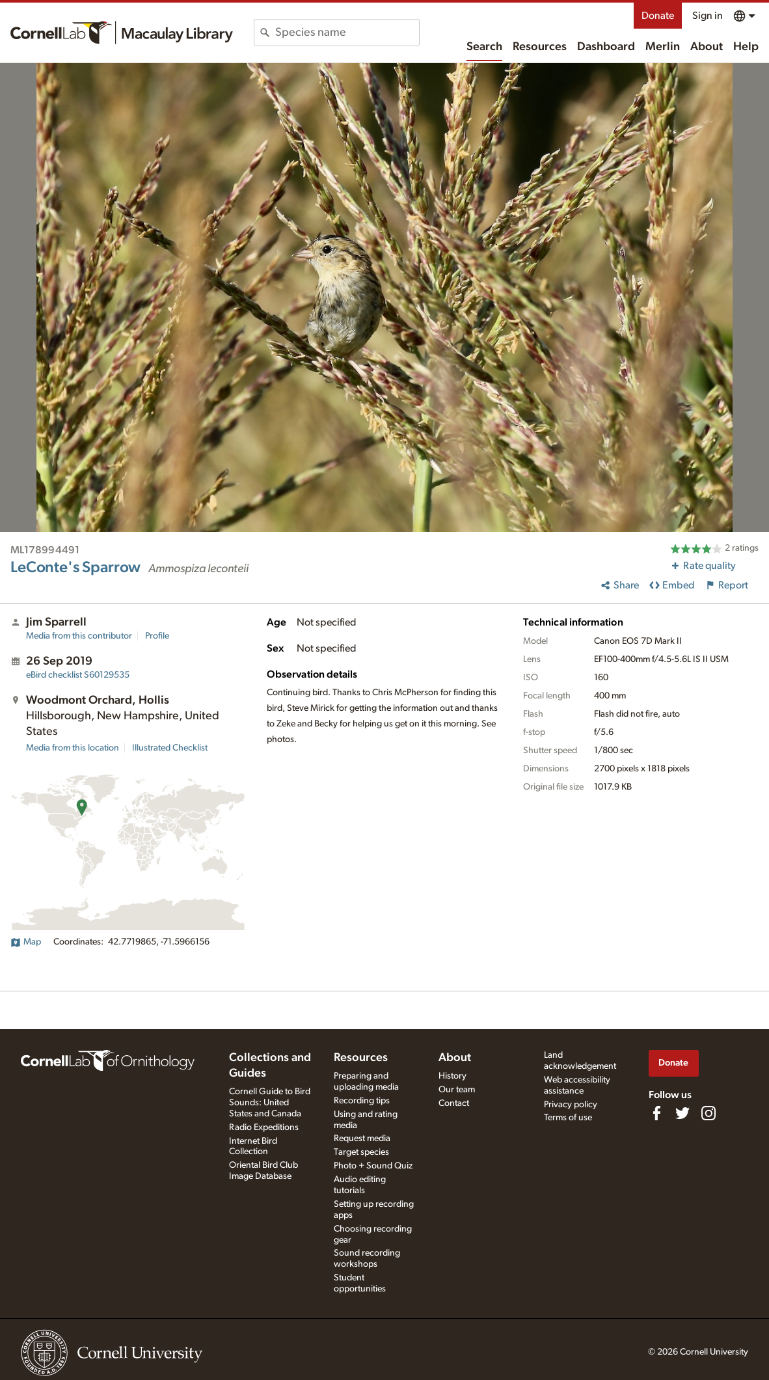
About (706, 47)
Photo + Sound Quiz (373, 1165)
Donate (657, 15)
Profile (157, 636)
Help (746, 47)
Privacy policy (570, 1104)
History (452, 1076)
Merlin (662, 47)
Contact (453, 1103)
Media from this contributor (79, 636)
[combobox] (347, 33)
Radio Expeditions (264, 1127)
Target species (361, 1152)
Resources (540, 47)
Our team (456, 1089)
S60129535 (77, 675)
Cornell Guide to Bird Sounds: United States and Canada (269, 1102)
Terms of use (568, 1117)
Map (25, 941)
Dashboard (606, 47)
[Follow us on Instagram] (708, 1113)
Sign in (707, 15)
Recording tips (362, 1100)
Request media (362, 1138)
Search (484, 47)
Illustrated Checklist (170, 747)
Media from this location (72, 747)
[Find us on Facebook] (656, 1113)
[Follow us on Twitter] (682, 1113)
